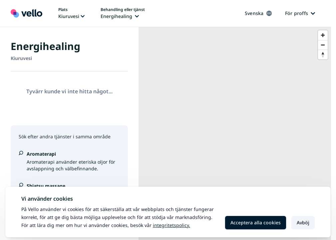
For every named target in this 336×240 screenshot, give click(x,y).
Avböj (303, 222)
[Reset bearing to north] (323, 54)
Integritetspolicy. (171, 225)
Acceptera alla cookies (255, 222)
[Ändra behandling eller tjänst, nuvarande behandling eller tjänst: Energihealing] (122, 13)
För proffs (300, 13)
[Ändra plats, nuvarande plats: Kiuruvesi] (71, 13)
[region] (235, 133)
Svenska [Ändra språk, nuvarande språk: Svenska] (258, 13)
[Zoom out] (323, 45)
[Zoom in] (323, 35)
